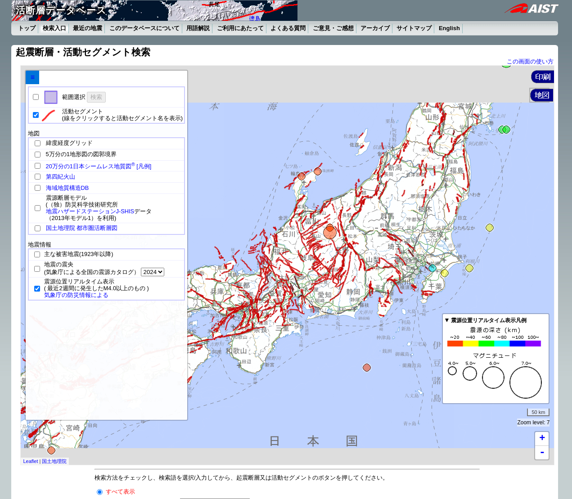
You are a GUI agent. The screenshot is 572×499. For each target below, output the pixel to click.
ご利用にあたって (240, 28)
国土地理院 (54, 461)
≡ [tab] (33, 77)
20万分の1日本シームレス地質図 (90, 166)
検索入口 (54, 28)
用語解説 (198, 28)
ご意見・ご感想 (333, 28)
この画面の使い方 (530, 61)
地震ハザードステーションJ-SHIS (90, 211)
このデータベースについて (144, 28)
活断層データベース (61, 10)
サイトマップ (414, 28)
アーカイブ (375, 28)
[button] (542, 76)
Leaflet (30, 461)
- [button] (542, 452)
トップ (27, 28)
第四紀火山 (60, 176)
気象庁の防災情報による (76, 295)
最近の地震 (87, 28)
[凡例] (143, 166)
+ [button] (542, 438)
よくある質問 (288, 28)
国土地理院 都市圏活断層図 (82, 228)
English (449, 28)
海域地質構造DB (67, 187)
